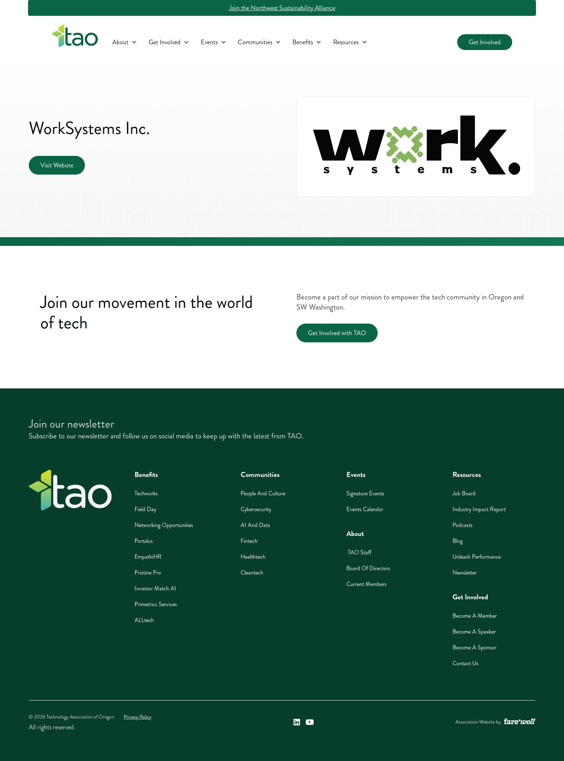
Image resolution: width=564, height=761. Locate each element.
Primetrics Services (156, 604)
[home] (75, 37)
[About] (124, 42)
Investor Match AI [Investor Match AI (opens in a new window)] (155, 588)
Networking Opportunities (164, 525)
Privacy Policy (137, 716)
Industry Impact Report (479, 509)
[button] (124, 42)
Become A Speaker (474, 631)
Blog (457, 541)
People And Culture (263, 493)
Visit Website (56, 165)
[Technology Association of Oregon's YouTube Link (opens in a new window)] (309, 722)
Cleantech (252, 572)
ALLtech (144, 620)
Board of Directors (368, 568)
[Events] (213, 42)
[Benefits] (307, 42)
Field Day (145, 509)
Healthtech (253, 557)
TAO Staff (359, 552)
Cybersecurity (256, 509)
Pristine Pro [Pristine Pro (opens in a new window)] (148, 572)
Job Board (464, 493)
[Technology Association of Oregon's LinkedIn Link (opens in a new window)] (296, 722)
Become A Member (474, 616)
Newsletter (464, 572)
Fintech (249, 541)
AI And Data (255, 525)
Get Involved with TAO (337, 333)
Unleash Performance (476, 557)
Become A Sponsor (474, 647)
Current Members (366, 584)
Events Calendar (364, 509)
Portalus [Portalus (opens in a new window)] (144, 541)
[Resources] (350, 42)
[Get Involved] (169, 42)
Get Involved (485, 42)
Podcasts (462, 525)
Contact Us (465, 663)
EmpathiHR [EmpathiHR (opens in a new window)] (148, 557)
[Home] (70, 490)
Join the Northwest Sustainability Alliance (282, 8)
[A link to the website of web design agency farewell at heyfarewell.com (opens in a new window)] (519, 722)
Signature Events (365, 493)
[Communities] (259, 42)
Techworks (146, 493)
